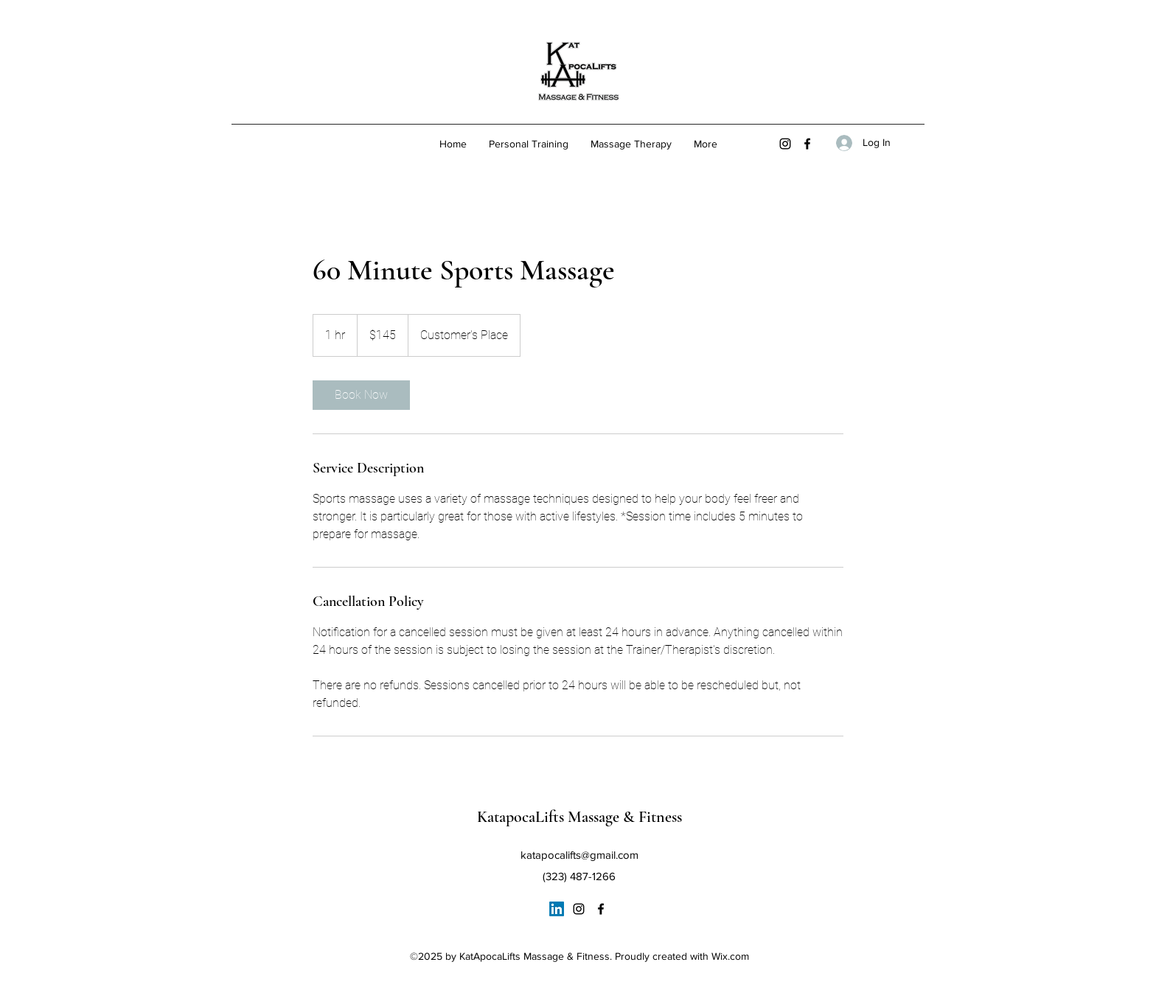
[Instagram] (785, 143)
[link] (361, 395)
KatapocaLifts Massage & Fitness (579, 816)
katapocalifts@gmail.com (579, 854)
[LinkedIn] (556, 909)
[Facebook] (807, 143)
